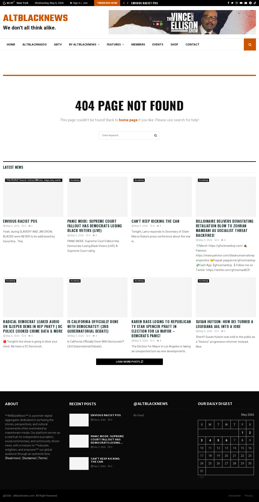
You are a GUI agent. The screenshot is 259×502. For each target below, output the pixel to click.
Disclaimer (235, 495)
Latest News (13, 167)
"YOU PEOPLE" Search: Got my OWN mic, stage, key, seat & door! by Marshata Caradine (33, 180)
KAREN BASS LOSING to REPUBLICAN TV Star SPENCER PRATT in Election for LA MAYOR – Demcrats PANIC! (161, 328)
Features (114, 44)
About (11, 404)
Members (138, 44)
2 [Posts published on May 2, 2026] (250, 432)
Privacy (249, 495)
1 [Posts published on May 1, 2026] (242, 432)
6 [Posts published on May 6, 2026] (226, 440)
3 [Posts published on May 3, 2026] (202, 440)
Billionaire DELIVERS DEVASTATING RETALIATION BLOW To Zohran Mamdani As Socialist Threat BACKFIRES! (225, 228)
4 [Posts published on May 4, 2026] (210, 440)
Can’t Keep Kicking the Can (156, 221)
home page (128, 120)
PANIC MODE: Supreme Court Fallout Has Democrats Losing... (107, 439)
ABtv (58, 44)
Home (11, 44)
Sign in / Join (79, 3)
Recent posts (82, 404)
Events (157, 44)
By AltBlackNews (82, 44)
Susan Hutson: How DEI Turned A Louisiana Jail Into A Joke (224, 324)
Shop (174, 44)
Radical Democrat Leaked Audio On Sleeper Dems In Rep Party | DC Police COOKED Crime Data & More (33, 326)
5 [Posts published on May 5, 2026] (218, 440)
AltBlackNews (35, 19)
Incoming (75, 180)
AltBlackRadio (34, 44)
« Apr (201, 477)
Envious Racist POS (144, 3)
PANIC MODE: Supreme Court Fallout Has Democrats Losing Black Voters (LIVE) (94, 225)
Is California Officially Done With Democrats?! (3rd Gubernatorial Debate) (93, 326)
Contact (193, 44)
